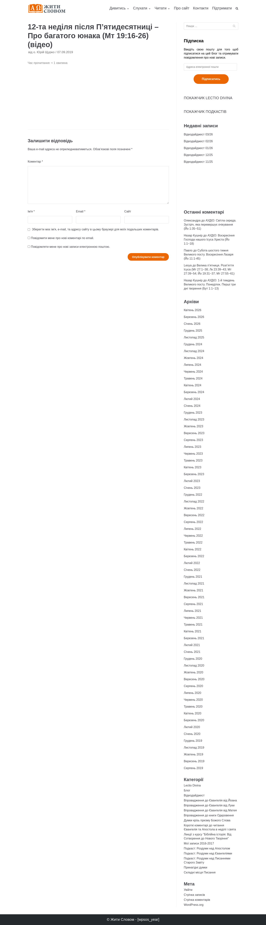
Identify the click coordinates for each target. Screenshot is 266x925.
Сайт (127, 211)
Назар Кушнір (193, 235)
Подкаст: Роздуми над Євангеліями (208, 853)
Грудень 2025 (193, 330)
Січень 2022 (192, 569)
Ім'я (31, 211)
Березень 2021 (194, 638)
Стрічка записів (194, 894)
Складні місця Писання (200, 872)
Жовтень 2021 (193, 590)
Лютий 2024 (192, 399)
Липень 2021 (192, 610)
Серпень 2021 (193, 604)
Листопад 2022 (194, 501)
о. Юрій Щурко (43, 52)
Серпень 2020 (193, 686)
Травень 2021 (193, 624)
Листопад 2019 (194, 747)
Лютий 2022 (192, 563)
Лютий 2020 (192, 727)
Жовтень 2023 (193, 426)
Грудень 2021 (193, 576)
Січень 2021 (192, 651)
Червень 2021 (193, 617)
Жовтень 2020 (193, 672)
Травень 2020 (193, 706)
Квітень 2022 (192, 549)
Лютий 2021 (192, 645)
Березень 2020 (194, 720)
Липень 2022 (192, 528)
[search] (237, 8)
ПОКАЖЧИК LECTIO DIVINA (208, 98)
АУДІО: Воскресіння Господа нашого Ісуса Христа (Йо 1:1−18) (209, 239)
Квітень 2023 (192, 467)
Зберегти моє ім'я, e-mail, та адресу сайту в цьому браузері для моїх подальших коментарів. (95, 229)
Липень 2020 (192, 692)
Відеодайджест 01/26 (198, 148)
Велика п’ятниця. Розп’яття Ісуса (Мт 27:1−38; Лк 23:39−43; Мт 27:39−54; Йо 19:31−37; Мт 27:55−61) (209, 269)
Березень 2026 (194, 316)
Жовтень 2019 (193, 754)
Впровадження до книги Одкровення (209, 815)
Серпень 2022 (193, 522)
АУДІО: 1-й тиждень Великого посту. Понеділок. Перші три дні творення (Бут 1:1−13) (210, 284)
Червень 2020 (193, 699)
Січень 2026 (192, 323)
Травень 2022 (193, 542)
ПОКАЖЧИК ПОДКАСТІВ (205, 112)
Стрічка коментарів (197, 899)
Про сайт (181, 8)
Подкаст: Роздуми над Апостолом (207, 848)
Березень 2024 (194, 392)
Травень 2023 (193, 460)
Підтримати (222, 8)
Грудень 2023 (193, 412)
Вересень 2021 (194, 597)
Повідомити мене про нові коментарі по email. (62, 238)
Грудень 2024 (193, 344)
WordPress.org (193, 904)
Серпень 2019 (193, 768)
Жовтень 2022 (193, 508)
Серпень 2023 (193, 440)
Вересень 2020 (194, 679)
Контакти (200, 8)
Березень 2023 (194, 474)
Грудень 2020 (193, 658)
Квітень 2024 (192, 385)
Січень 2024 (192, 405)
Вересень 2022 (194, 515)
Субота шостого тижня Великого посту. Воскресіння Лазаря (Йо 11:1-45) (208, 254)
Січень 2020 (192, 733)
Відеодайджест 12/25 (198, 154)
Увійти (188, 889)
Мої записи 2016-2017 (199, 843)
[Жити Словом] (47, 8)
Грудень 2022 (193, 494)
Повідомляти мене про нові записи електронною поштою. (70, 246)
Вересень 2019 (194, 761)
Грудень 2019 (193, 740)
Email (80, 211)
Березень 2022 (194, 556)
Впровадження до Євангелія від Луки (209, 805)
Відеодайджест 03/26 (198, 134)
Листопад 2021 (194, 583)
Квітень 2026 (192, 310)
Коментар (35, 161)
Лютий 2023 (192, 481)
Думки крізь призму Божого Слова (207, 820)
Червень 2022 (193, 535)
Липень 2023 (192, 446)
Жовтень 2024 (193, 358)
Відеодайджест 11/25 (198, 161)
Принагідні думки (195, 867)
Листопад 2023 (194, 419)
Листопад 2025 (194, 337)
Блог (187, 790)
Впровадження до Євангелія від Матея (210, 810)
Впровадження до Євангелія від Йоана (210, 800)
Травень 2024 (193, 378)
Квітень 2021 (192, 631)
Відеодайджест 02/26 (198, 141)
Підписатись (211, 79)
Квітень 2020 (192, 713)
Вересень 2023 (194, 433)
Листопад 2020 (194, 665)
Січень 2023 (192, 487)
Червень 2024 (193, 371)
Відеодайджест (194, 795)
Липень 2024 (192, 364)
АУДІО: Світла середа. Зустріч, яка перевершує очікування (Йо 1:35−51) (210, 224)
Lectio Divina (192, 785)
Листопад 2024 (194, 351)
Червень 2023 (193, 453)
